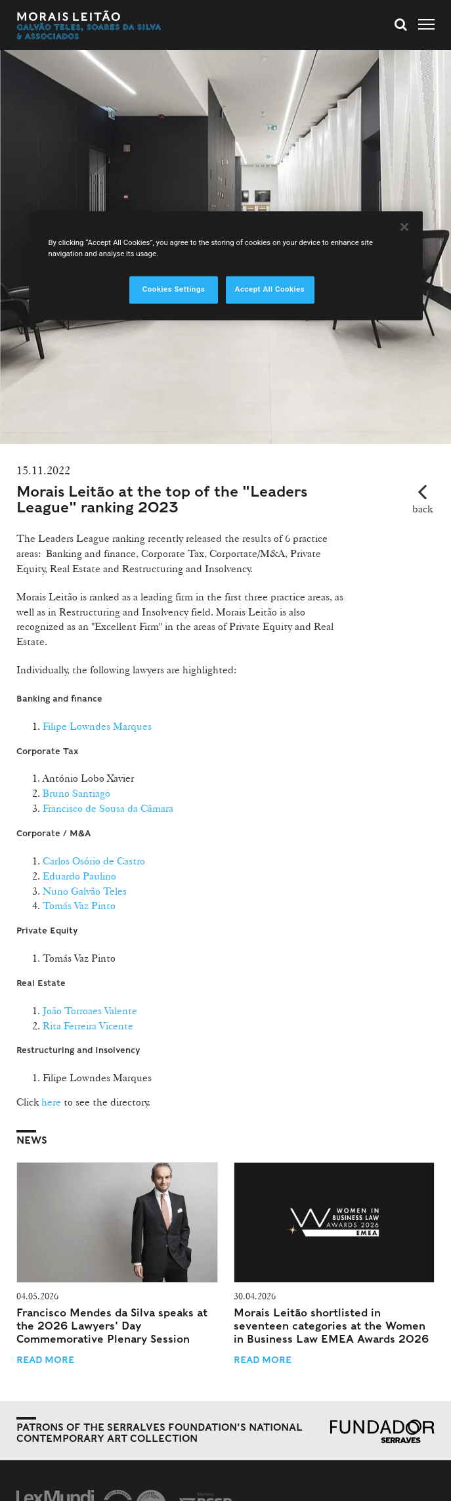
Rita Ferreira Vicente (88, 1025)
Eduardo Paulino (79, 876)
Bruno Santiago (76, 793)
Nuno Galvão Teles (85, 891)
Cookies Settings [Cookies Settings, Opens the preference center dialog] (173, 289)
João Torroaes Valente (90, 1010)
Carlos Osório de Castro (94, 861)
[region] (226, 265)
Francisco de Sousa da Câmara (108, 808)
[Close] (404, 226)
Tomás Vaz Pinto (79, 905)
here (51, 1102)
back (422, 509)
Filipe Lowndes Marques (97, 726)
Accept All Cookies (270, 289)
